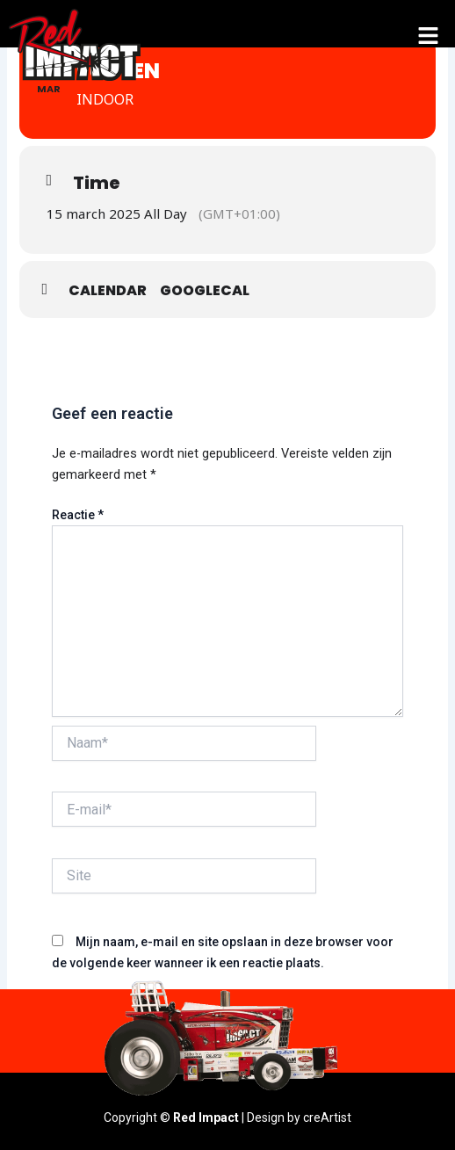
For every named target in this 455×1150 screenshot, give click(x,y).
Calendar (108, 290)
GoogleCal (204, 290)
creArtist (327, 1117)
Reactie (78, 515)
